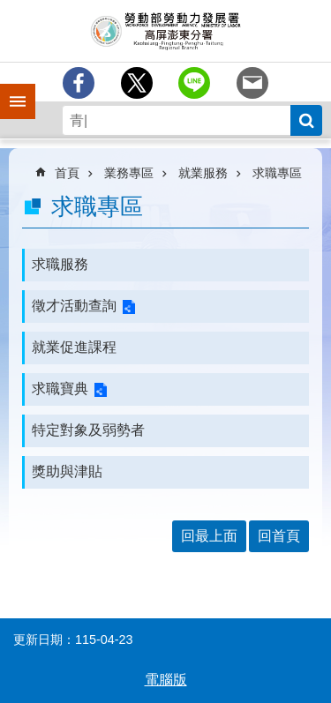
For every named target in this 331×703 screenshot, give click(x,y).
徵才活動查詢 (74, 305)
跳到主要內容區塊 (9, 9)
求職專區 (277, 173)
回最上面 (209, 535)
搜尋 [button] (306, 120)
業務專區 (129, 173)
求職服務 (60, 264)
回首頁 (279, 535)
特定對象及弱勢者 (88, 430)
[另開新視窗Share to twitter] (137, 83)
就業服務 (203, 173)
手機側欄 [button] (9, 89)
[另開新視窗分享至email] (252, 83)
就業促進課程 (74, 347)
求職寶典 (60, 388)
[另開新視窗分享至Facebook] (78, 83)
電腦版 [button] (166, 679)
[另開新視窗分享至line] (194, 83)
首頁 (67, 173)
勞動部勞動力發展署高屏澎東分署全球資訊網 (165, 31)
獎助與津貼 (67, 471)
